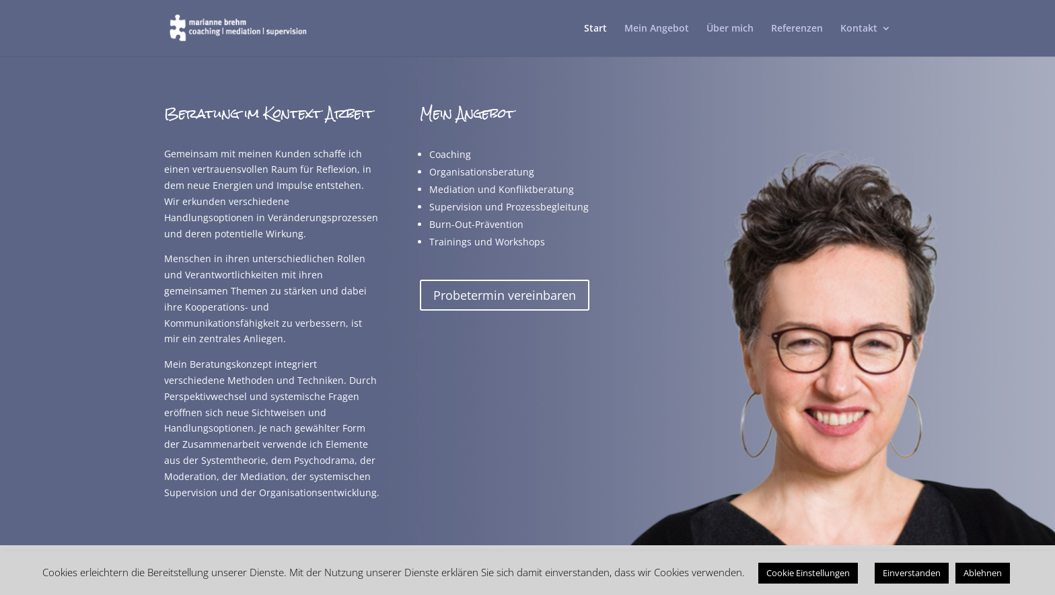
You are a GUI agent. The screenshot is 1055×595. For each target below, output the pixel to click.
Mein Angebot (656, 29)
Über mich (730, 29)
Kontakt (858, 29)
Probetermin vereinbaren (504, 295)
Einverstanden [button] (912, 573)
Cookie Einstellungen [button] (808, 573)
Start (595, 29)
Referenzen (797, 29)
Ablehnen (982, 573)
